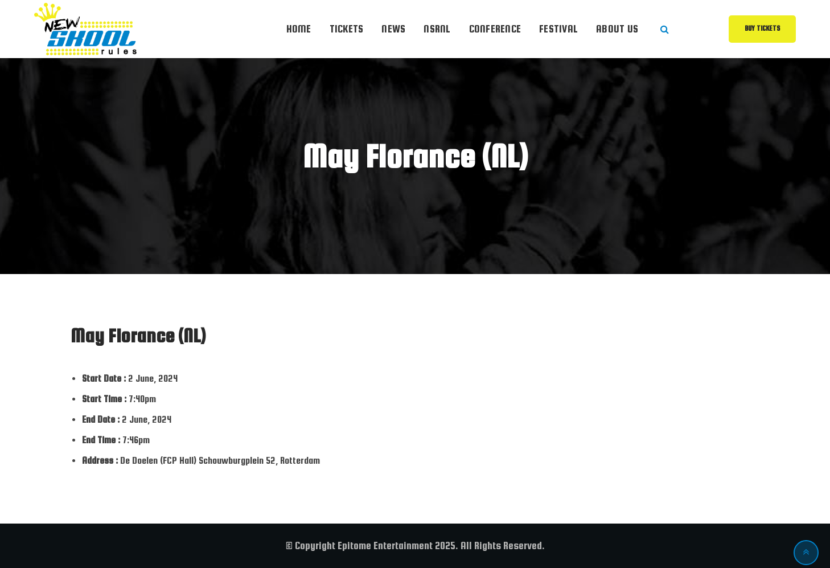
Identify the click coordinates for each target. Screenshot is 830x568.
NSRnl (437, 29)
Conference (495, 29)
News (393, 29)
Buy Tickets (762, 28)
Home (298, 29)
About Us (617, 29)
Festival (558, 29)
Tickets (347, 29)
